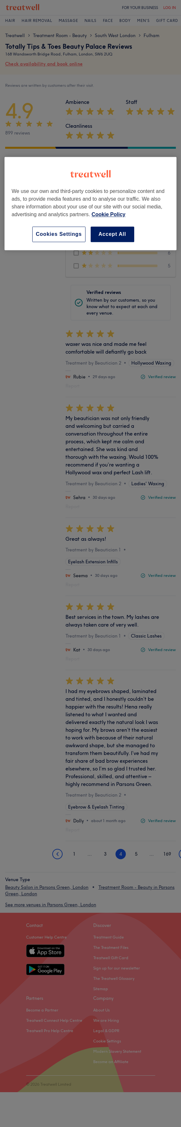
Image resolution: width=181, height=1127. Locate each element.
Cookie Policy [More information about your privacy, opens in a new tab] (109, 214)
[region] (90, 203)
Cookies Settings (59, 234)
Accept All (112, 234)
